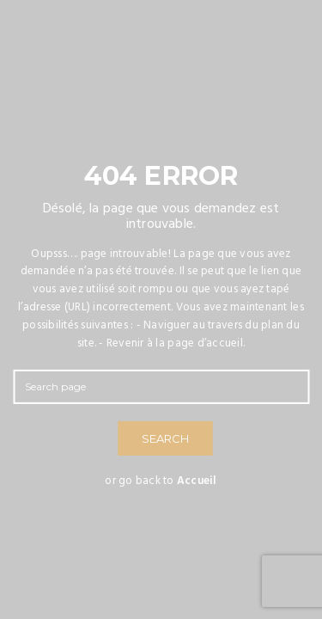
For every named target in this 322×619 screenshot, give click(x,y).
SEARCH (165, 438)
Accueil (197, 481)
